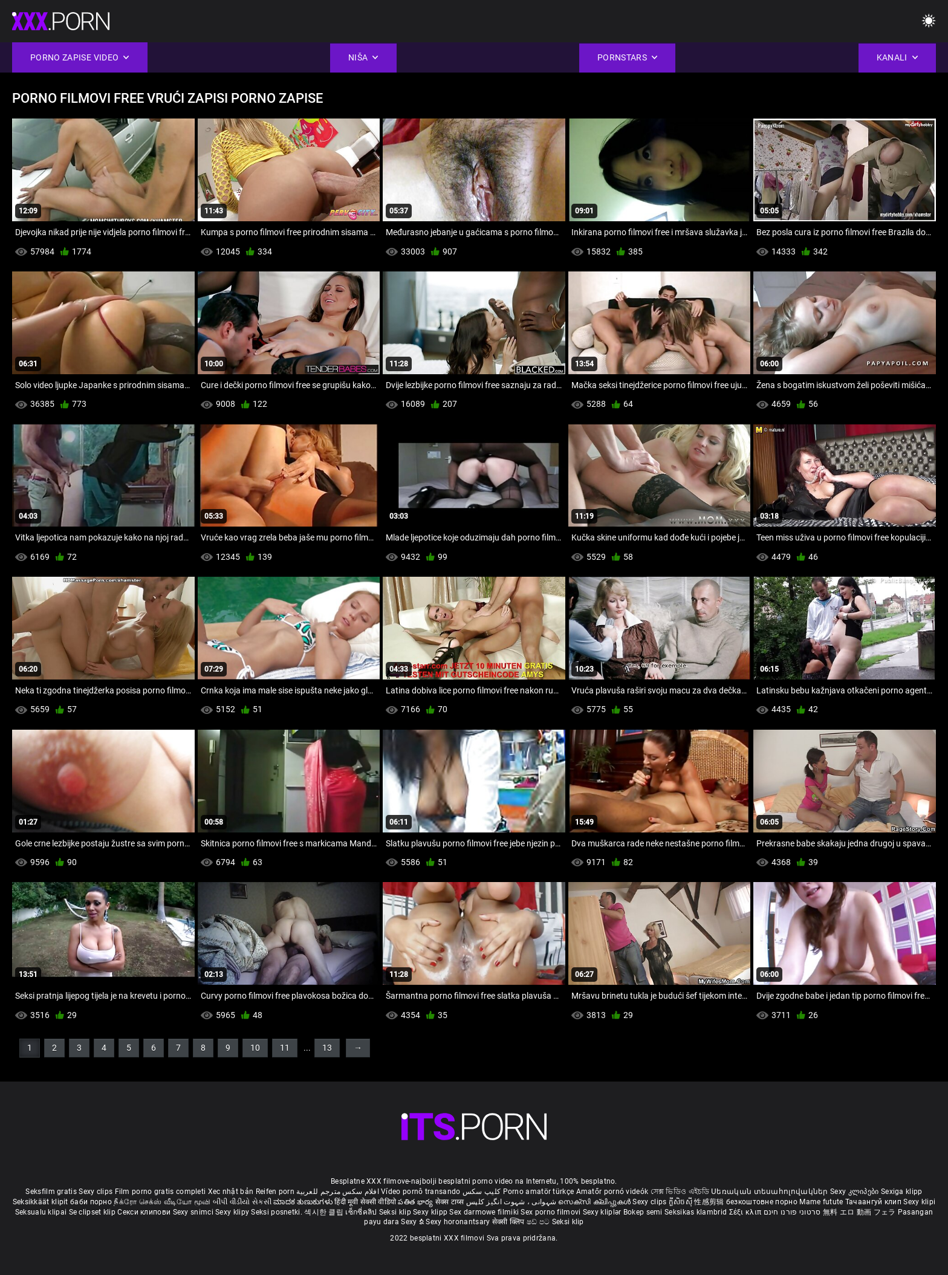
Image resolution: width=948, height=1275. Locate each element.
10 (255, 1048)
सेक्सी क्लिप (509, 1222)
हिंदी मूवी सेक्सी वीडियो (365, 1202)
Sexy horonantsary (459, 1222)
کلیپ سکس (482, 1191)
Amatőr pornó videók (612, 1191)
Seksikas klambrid (696, 1212)
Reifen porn (275, 1191)
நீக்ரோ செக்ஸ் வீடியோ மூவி (162, 1202)
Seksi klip (396, 1212)
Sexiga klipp (902, 1191)
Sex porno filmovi (550, 1212)
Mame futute (821, 1202)
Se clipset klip (93, 1212)
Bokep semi (643, 1212)
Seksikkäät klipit (41, 1202)
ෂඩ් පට (539, 1222)
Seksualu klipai (42, 1212)
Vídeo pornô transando (420, 1191)
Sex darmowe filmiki (484, 1212)
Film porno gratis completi (160, 1191)
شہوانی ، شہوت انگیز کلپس (512, 1202)
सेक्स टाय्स (450, 1202)
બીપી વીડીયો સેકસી (242, 1202)
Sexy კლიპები (855, 1191)
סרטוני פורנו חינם (792, 1212)
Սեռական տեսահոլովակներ (770, 1191)
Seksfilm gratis (51, 1191)
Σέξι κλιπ (746, 1212)
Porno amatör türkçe (538, 1191)
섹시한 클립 (324, 1212)
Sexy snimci (194, 1212)
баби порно (91, 1202)
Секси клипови (144, 1212)
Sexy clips (96, 1191)
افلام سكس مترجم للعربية (337, 1191)
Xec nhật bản (231, 1191)
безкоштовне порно (761, 1202)
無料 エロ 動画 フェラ (859, 1212)
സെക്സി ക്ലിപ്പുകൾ (595, 1202)
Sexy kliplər (603, 1212)
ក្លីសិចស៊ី (682, 1202)
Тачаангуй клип (874, 1202)
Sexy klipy (233, 1212)
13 (327, 1048)
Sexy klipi (919, 1202)
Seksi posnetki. (277, 1212)
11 (285, 1048)
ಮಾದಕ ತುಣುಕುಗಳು (303, 1202)
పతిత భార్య (416, 1202)
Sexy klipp (431, 1212)
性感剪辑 (710, 1202)
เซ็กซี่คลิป (361, 1212)
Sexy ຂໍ (413, 1222)
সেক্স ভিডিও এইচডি (680, 1191)
